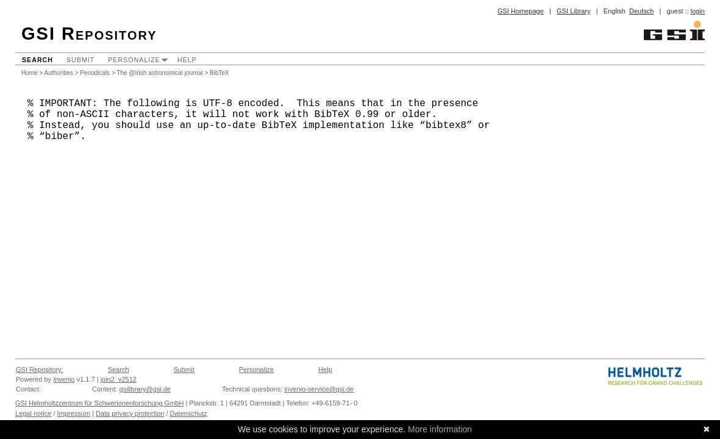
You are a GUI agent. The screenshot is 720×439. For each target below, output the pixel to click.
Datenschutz (188, 413)
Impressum (73, 413)
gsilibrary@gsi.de (145, 389)
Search (37, 59)
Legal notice (33, 413)
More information (440, 429)
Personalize (134, 59)
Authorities (59, 73)
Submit (80, 59)
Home (29, 73)
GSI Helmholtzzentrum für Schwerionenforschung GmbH (99, 403)
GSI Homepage (520, 11)
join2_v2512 (119, 379)
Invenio (63, 379)
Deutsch (641, 11)
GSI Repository (89, 33)
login (698, 11)
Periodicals (95, 73)
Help (187, 59)
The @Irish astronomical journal (159, 73)
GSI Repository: (39, 369)
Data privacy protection (130, 413)
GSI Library (574, 11)
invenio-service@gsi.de (319, 389)
